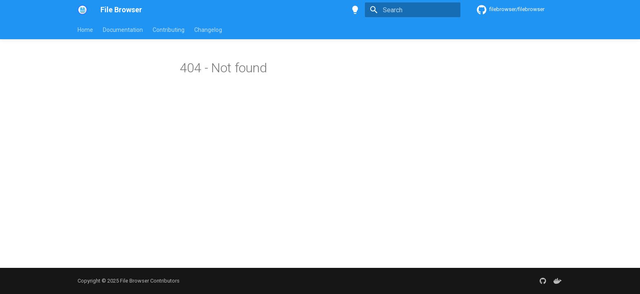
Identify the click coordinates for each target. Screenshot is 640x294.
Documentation (123, 30)
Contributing (168, 30)
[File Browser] (82, 10)
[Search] (412, 9)
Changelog (208, 30)
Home (85, 30)
